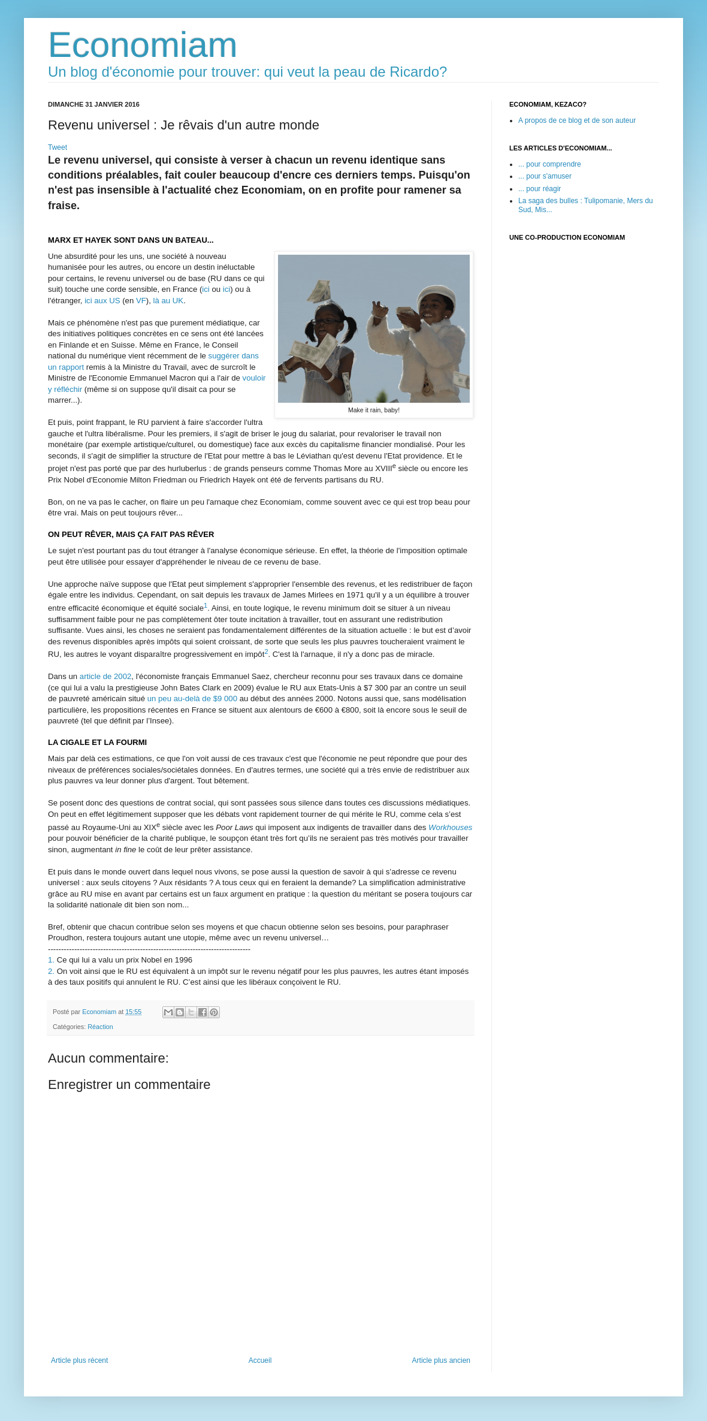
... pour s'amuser (545, 176)
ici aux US (102, 300)
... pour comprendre (549, 164)
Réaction (100, 1026)
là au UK (168, 300)
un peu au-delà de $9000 (192, 698)
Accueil (260, 1360)
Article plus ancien (441, 1360)
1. (51, 959)
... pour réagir (539, 189)
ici (205, 289)
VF (141, 300)
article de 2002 (106, 676)
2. (51, 971)
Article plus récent (79, 1360)
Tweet (57, 147)
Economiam (143, 45)
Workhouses (450, 827)
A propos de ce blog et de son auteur (577, 120)
